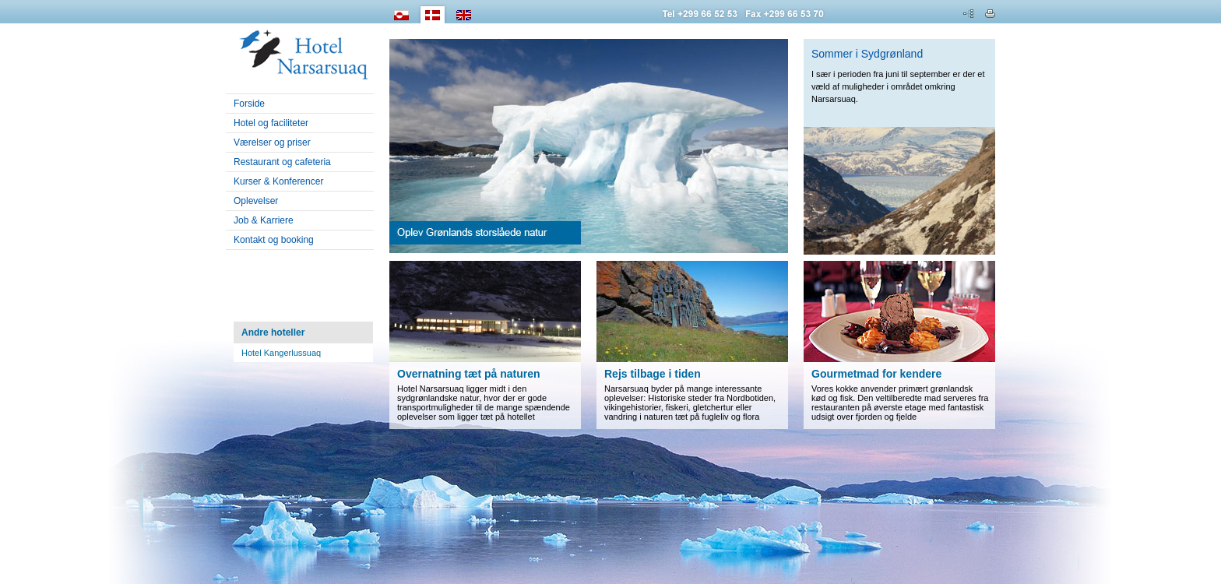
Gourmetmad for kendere (876, 374)
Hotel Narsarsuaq (300, 51)
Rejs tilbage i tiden (652, 374)
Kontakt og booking (274, 239)
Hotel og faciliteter (271, 123)
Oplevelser (252, 200)
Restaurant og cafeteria (282, 162)
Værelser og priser (268, 142)
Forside (249, 103)
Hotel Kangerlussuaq (281, 352)
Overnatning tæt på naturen (468, 374)
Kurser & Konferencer (274, 181)
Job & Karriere (264, 220)
